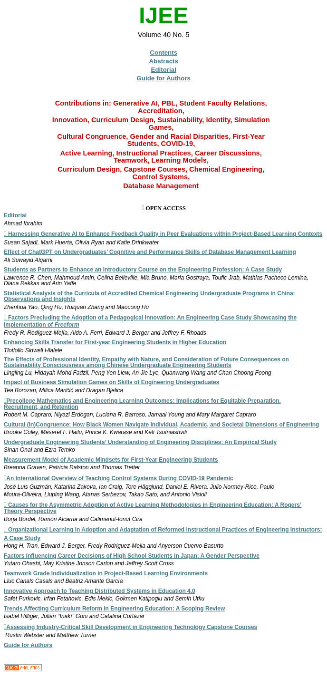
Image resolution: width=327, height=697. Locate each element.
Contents (163, 52)
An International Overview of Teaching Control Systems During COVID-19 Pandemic (119, 478)
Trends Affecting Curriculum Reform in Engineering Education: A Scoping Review (114, 608)
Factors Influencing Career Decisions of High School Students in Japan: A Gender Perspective (132, 555)
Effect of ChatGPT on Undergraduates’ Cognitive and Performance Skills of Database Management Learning (150, 252)
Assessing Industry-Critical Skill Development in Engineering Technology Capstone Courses (131, 627)
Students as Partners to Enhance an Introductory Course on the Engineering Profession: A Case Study (143, 269)
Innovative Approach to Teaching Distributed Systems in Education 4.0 (99, 591)
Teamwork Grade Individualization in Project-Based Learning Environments (106, 573)
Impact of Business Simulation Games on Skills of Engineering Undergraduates (111, 382)
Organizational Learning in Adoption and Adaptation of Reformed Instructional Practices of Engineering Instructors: (165, 529)
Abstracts (163, 61)
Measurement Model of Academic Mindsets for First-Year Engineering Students (111, 459)
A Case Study (22, 538)
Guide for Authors (163, 78)
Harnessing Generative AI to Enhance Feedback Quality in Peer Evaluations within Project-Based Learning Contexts (165, 234)
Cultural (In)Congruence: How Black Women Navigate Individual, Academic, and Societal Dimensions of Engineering (161, 424)
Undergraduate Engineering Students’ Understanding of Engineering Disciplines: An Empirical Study (140, 442)
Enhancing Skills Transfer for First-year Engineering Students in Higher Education (115, 342)
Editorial (163, 69)
